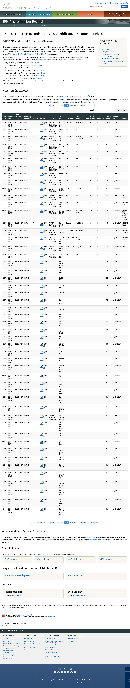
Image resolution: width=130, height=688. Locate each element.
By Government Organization (12, 643)
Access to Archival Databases (8, 651)
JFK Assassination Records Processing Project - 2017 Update (29, 54)
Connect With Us (65, 669)
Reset (125, 110)
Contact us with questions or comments (13, 626)
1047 (62, 106)
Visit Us (91, 14)
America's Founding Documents (117, 14)
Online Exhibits (7, 659)
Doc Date (43, 118)
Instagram (62, 672)
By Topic (5, 639)
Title (87, 118)
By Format (6, 641)
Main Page (105, 49)
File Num (60, 118)
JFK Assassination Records (31, 26)
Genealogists (28, 639)
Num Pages (92, 118)
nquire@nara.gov (16, 595)
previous (39, 106)
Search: (90, 110)
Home (5, 26)
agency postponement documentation (46, 554)
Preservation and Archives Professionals (32, 644)
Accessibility (48, 680)
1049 (71, 106)
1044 (48, 106)
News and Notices (72, 639)
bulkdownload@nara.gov (95, 540)
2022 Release (74, 559)
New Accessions (72, 641)
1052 (84, 106)
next (92, 106)
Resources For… (30, 635)
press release (35, 63)
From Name (78, 118)
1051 (80, 106)
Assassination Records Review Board (112, 62)
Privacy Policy (57, 680)
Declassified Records (52, 647)
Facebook (55, 672)
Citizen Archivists (100, 3)
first (33, 106)
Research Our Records (13, 14)
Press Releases (75, 575)
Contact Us (124, 3)
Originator (100, 118)
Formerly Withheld (27, 118)
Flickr (75, 672)
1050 (75, 106)
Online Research (10, 635)
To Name (69, 118)
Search (124, 7)
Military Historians (29, 641)
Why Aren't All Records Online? (52, 653)
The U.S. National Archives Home (27, 6)
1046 (57, 106)
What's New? (72, 635)
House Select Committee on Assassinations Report (112, 58)
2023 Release (42, 559)
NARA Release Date (18, 117)
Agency (35, 118)
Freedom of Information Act (70, 680)
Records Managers (30, 647)
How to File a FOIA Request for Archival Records (54, 657)
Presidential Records (9, 648)
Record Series (108, 118)
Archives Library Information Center (11, 655)
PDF (41, 124)
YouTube (68, 672)
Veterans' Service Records (39, 14)
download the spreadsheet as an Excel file (73, 96)
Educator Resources (65, 14)
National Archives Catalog (11, 646)
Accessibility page (50, 617)
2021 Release (106, 559)
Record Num (10, 118)
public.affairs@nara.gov (81, 595)
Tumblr (65, 672)
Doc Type (52, 118)
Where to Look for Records (54, 650)
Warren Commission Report (111, 54)
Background (106, 52)
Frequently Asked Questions (19, 575)
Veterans (27, 650)
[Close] (127, 669)
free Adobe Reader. (25, 615)
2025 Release (11, 559)
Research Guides (52, 635)
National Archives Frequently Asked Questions (54, 642)
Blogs (71, 672)
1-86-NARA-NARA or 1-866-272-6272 (65, 685)
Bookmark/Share (113, 3)
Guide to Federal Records (53, 645)
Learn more (112, 684)
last (96, 106)
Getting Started (50, 639)
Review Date (115, 118)
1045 (52, 106)
